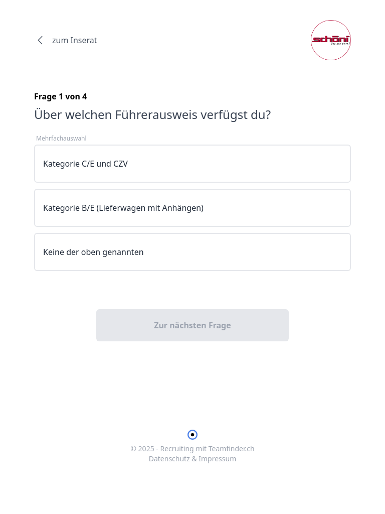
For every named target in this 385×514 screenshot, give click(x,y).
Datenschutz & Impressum (193, 458)
